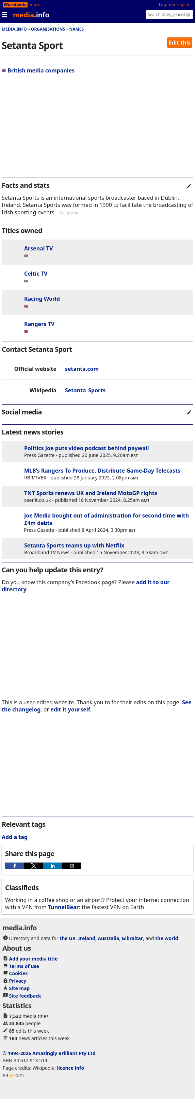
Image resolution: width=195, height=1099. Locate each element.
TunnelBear (63, 907)
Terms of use (24, 966)
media (31, 14)
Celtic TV (35, 273)
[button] (14, 866)
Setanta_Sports (85, 390)
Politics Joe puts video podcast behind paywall (86, 448)
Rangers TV (39, 324)
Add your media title (33, 958)
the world (166, 938)
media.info (14, 29)
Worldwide (15, 4)
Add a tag (15, 837)
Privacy (18, 981)
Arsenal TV (38, 248)
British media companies (38, 70)
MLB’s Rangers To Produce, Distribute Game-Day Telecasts (102, 470)
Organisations (48, 29)
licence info (70, 1068)
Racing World (42, 298)
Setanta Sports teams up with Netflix (74, 545)
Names (76, 29)
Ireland (86, 938)
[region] (97, 128)
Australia (108, 938)
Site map (19, 988)
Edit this (180, 42)
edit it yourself (70, 709)
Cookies (18, 973)
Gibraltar (132, 938)
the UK (68, 938)
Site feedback (25, 996)
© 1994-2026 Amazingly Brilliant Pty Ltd (49, 1053)
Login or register (175, 4)
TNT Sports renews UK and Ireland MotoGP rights (90, 493)
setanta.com (82, 369)
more (35, 4)
